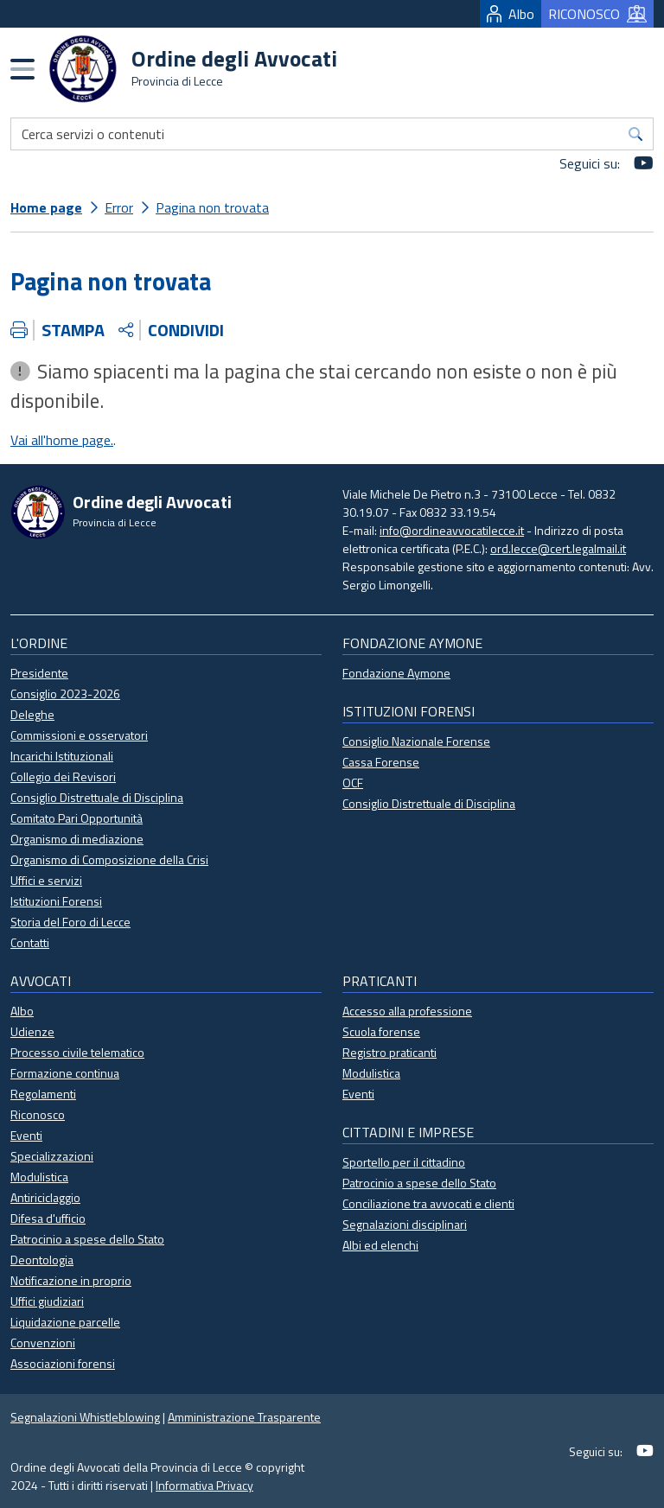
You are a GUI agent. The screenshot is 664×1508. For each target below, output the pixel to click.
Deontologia (41, 1259)
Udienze (32, 1031)
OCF (352, 782)
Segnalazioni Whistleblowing (85, 1417)
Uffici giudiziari (47, 1301)
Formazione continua (64, 1073)
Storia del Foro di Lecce (70, 922)
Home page (46, 207)
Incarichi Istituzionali (61, 756)
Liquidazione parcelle (65, 1322)
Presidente (39, 673)
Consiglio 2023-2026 (65, 693)
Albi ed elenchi (380, 1245)
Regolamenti (43, 1094)
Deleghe (32, 714)
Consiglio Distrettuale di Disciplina (96, 797)
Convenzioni (42, 1342)
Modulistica (39, 1177)
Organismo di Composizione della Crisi (109, 859)
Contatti (29, 942)
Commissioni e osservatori (79, 735)
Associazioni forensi (62, 1363)
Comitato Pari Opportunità (76, 818)
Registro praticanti (389, 1052)
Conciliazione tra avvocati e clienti (428, 1203)
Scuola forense (381, 1031)
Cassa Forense (380, 762)
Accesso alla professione (407, 1011)
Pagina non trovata (212, 207)
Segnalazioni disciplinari (404, 1224)
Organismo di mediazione (77, 839)
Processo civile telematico (77, 1052)
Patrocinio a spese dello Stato (87, 1239)
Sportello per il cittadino (403, 1162)
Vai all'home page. (61, 439)
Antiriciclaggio (45, 1197)
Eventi (26, 1135)
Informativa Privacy (204, 1485)
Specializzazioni (51, 1156)
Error (119, 207)
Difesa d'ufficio (48, 1218)
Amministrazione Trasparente (244, 1417)
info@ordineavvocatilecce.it (452, 530)
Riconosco (37, 1114)
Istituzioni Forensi (56, 901)
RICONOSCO (597, 13)
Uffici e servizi (46, 880)
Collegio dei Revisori (63, 776)
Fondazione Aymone (396, 673)
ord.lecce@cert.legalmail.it (558, 548)
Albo (510, 13)
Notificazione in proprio (70, 1280)
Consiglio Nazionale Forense (416, 741)
